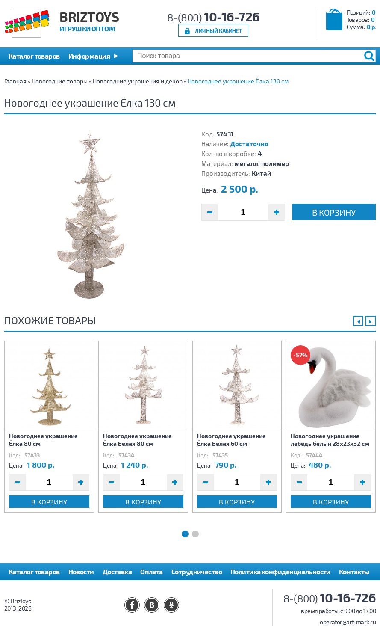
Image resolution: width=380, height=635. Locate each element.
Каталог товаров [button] (34, 56)
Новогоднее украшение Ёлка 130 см (238, 81)
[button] (93, 56)
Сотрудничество (196, 571)
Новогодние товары (60, 81)
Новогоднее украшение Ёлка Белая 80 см (137, 439)
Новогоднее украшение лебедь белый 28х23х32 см (330, 439)
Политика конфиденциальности (280, 571)
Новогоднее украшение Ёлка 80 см (43, 439)
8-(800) (213, 17)
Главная (15, 81)
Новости (81, 571)
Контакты (354, 571)
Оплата (151, 571)
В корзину (334, 212)
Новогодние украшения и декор (138, 81)
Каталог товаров (34, 571)
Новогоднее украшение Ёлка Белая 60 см (231, 439)
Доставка (117, 571)
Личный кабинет (218, 30)
